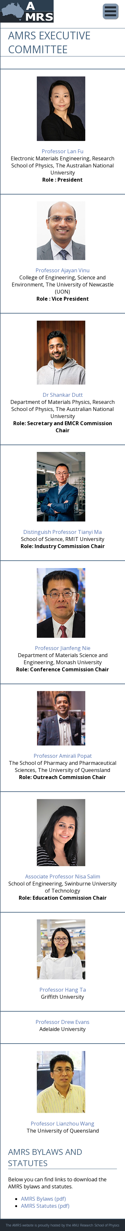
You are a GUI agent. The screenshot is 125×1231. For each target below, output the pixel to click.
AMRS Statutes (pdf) (45, 1205)
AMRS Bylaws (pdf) (43, 1198)
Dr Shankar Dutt (63, 394)
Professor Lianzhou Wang (62, 1123)
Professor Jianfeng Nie (62, 648)
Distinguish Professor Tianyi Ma (62, 531)
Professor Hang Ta (62, 989)
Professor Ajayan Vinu (62, 270)
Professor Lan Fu (62, 151)
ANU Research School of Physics (95, 1225)
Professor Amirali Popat (63, 755)
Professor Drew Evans (62, 1022)
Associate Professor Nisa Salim (62, 876)
